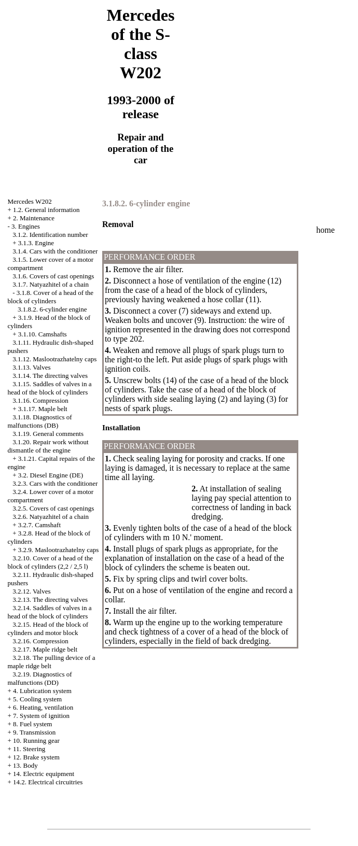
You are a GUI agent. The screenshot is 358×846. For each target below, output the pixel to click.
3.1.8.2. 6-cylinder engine (52, 309)
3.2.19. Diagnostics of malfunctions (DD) (39, 678)
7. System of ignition (41, 716)
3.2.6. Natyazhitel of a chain (50, 516)
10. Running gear (36, 740)
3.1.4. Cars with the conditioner (55, 251)
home (325, 229)
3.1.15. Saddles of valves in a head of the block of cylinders (49, 388)
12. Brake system (36, 757)
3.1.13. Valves (31, 367)
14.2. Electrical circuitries (47, 782)
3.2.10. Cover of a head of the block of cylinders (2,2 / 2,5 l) (50, 562)
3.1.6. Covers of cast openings (53, 276)
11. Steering (29, 749)
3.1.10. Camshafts (42, 334)
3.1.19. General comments (48, 434)
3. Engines (25, 226)
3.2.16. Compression (40, 641)
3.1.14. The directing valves (50, 375)
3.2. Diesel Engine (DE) (50, 475)
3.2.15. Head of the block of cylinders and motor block (47, 629)
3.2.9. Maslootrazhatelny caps (58, 550)
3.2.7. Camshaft (39, 525)
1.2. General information (46, 210)
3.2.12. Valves (31, 591)
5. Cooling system (37, 699)
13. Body (25, 765)
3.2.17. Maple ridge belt (44, 649)
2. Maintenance (33, 218)
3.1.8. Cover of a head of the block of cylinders (50, 297)
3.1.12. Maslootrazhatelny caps (54, 359)
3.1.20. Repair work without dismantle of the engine (47, 446)
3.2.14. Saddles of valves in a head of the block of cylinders (49, 612)
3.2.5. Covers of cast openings (53, 508)
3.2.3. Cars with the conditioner (55, 483)
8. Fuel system (32, 724)
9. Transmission (34, 732)
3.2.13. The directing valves (50, 599)
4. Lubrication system (42, 691)
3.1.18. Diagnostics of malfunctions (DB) (39, 421)
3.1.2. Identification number (50, 234)
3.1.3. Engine (36, 243)
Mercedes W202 (29, 201)
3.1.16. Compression (40, 400)
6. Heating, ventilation (43, 707)
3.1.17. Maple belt (42, 409)
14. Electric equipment (43, 774)
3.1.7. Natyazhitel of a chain (50, 284)
